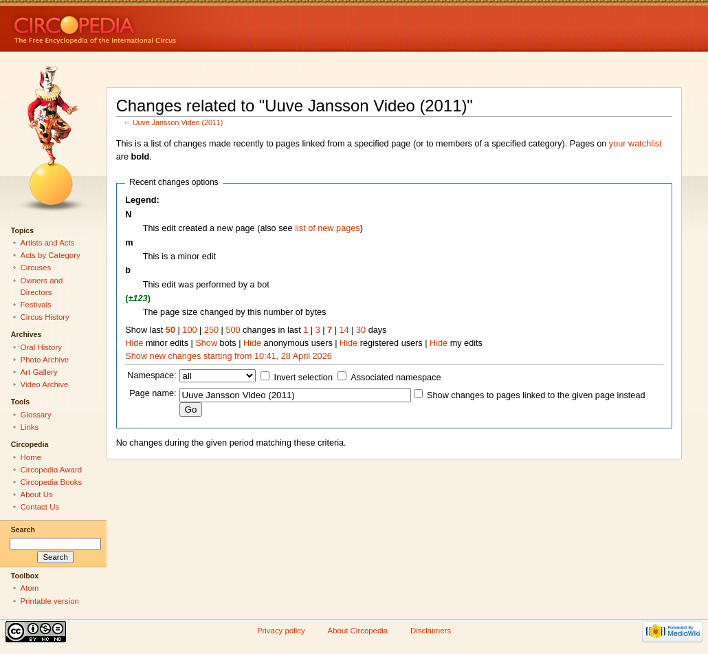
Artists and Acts (48, 243)
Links (30, 427)
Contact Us (40, 507)
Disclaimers (430, 630)
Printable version (50, 601)
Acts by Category (50, 255)
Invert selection (303, 377)
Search (23, 529)
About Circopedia (358, 630)
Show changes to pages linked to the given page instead (536, 395)
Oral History (41, 347)
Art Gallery (39, 372)
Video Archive (45, 384)
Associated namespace (396, 377)
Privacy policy (281, 630)
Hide (134, 343)
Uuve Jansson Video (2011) (178, 122)
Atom (30, 588)
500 (232, 330)
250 (211, 330)
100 (189, 330)
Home (31, 457)
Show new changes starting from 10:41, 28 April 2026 (228, 356)
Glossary (36, 415)
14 (344, 330)
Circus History (45, 317)
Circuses (36, 267)
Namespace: (151, 375)
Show (206, 343)
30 (361, 330)
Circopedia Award (51, 470)
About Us (37, 494)
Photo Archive (45, 360)
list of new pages (327, 228)
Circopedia (141, 26)
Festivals (36, 305)
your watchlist (635, 144)
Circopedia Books (51, 482)
